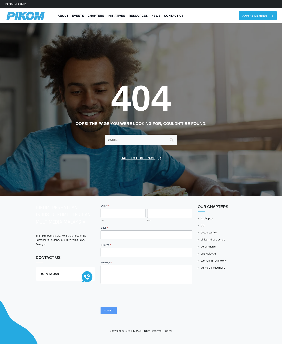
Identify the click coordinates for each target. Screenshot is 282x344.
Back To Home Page (138, 158)
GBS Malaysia (208, 254)
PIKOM (134, 331)
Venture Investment (213, 268)
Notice (167, 331)
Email (104, 228)
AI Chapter (207, 219)
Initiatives (116, 15)
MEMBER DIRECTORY (15, 4)
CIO (202, 226)
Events (78, 15)
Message (106, 262)
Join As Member (255, 15)
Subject (106, 245)
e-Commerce (208, 247)
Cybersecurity (209, 233)
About (63, 15)
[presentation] (128, 294)
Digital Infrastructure (213, 240)
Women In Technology (213, 261)
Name (105, 206)
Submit (108, 310)
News (155, 15)
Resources (138, 15)
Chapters (96, 15)
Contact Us (174, 15)
